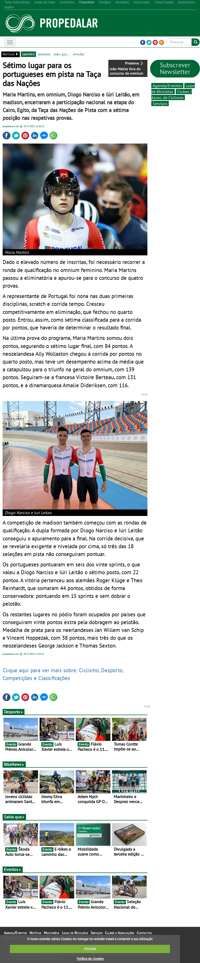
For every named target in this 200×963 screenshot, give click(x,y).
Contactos (144, 932)
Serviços (160, 103)
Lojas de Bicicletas (75, 932)
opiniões (78, 54)
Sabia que (14, 816)
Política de (90, 958)
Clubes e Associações (119, 932)
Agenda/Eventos (167, 85)
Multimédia (51, 932)
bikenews (44, 54)
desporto (28, 54)
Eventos (12, 869)
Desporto (13, 711)
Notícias (35, 932)
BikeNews (14, 764)
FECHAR (90, 949)
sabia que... (61, 54)
